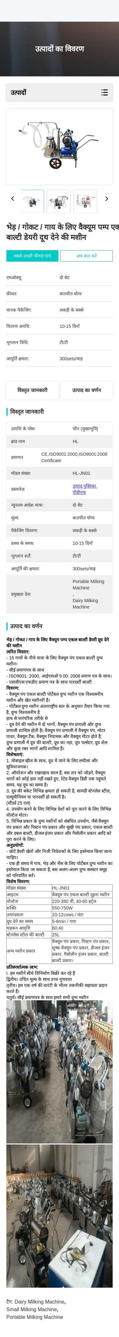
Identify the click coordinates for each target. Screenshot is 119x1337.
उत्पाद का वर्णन (86, 390)
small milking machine (31, 1309)
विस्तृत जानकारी (32, 390)
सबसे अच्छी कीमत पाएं (33, 255)
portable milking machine (34, 1317)
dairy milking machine (39, 1302)
